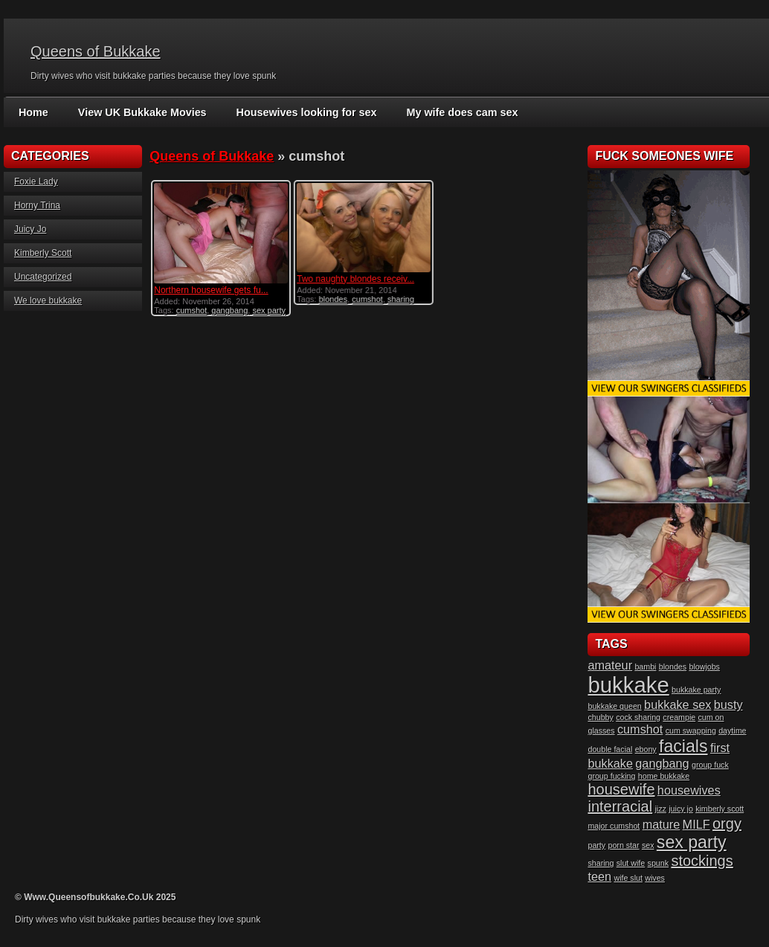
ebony (646, 749)
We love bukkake (48, 300)
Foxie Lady (36, 181)
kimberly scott (719, 808)
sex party (269, 310)
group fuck (710, 764)
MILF (696, 824)
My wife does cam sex (453, 112)
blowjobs (704, 666)
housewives (689, 790)
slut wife (631, 862)
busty (728, 704)
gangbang (229, 310)
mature (661, 824)
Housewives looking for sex (301, 112)
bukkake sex (677, 704)
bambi (645, 666)
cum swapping (691, 730)
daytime (732, 730)
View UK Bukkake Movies (140, 112)
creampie (679, 717)
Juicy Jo (30, 229)
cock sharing (638, 717)
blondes (332, 299)
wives (655, 877)
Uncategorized (42, 277)
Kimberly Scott (42, 253)
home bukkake (663, 775)
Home (33, 112)
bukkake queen (614, 706)
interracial (620, 806)
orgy (726, 823)
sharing (400, 299)
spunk (658, 862)
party (596, 845)
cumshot (191, 310)
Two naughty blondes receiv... (355, 279)
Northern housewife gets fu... (211, 290)
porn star (624, 845)
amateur (610, 665)
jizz (660, 808)
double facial (610, 749)
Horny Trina (37, 205)
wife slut (628, 877)
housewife (621, 789)
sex (648, 845)
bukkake (628, 684)
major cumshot (614, 825)
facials (683, 746)
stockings (702, 861)
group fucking (611, 775)
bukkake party (696, 689)
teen (599, 876)
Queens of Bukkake (95, 51)
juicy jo (681, 808)
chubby (600, 717)
